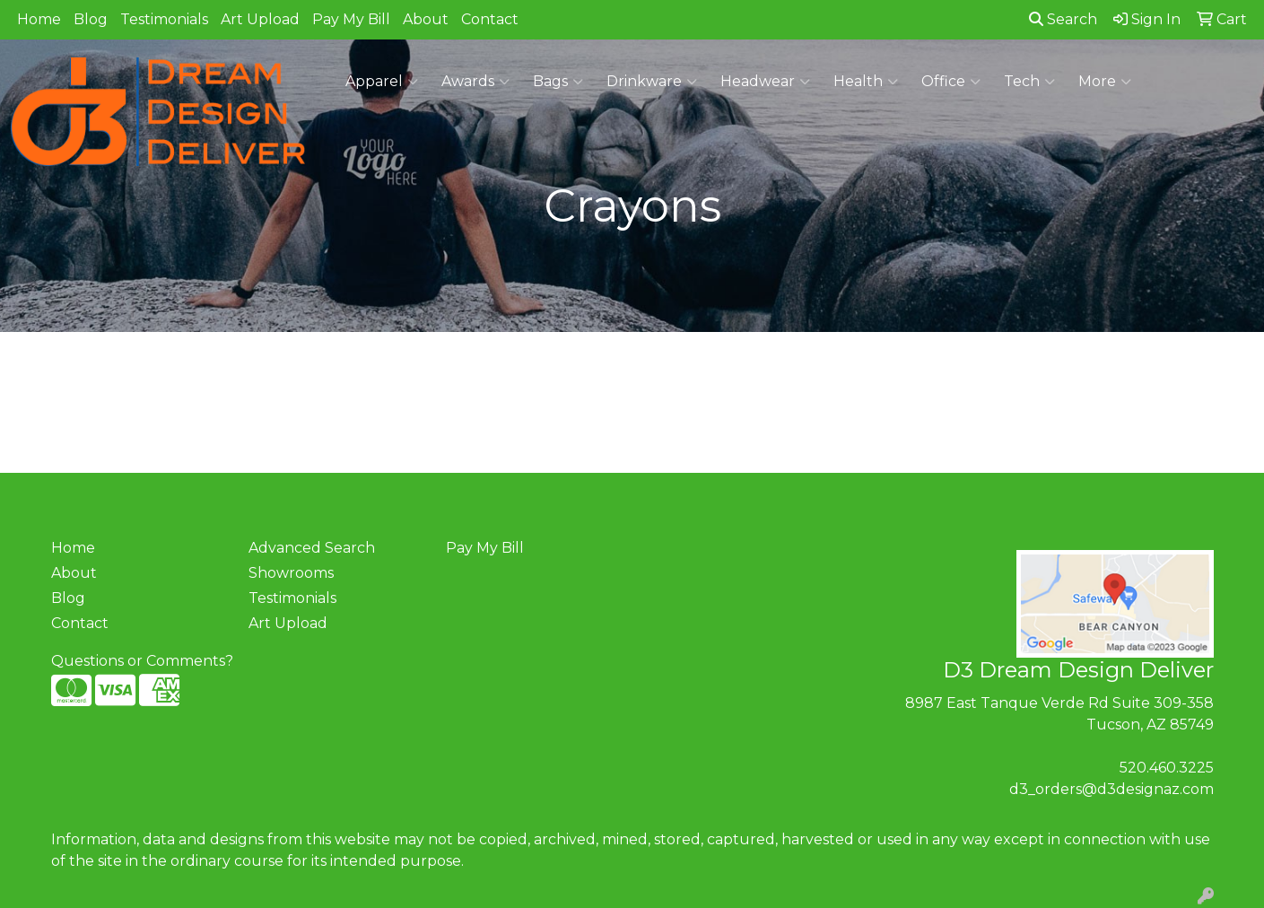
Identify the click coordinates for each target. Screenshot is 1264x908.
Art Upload (260, 19)
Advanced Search (311, 547)
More (1104, 81)
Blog (91, 19)
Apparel (381, 81)
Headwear (765, 81)
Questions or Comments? (142, 660)
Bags (558, 81)
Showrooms (291, 572)
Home (39, 19)
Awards (475, 81)
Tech (1029, 81)
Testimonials (164, 19)
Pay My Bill (351, 19)
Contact (490, 19)
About (426, 19)
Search (1063, 19)
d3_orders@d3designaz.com (1111, 789)
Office (951, 81)
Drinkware (651, 81)
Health (865, 81)
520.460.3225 (1167, 767)
